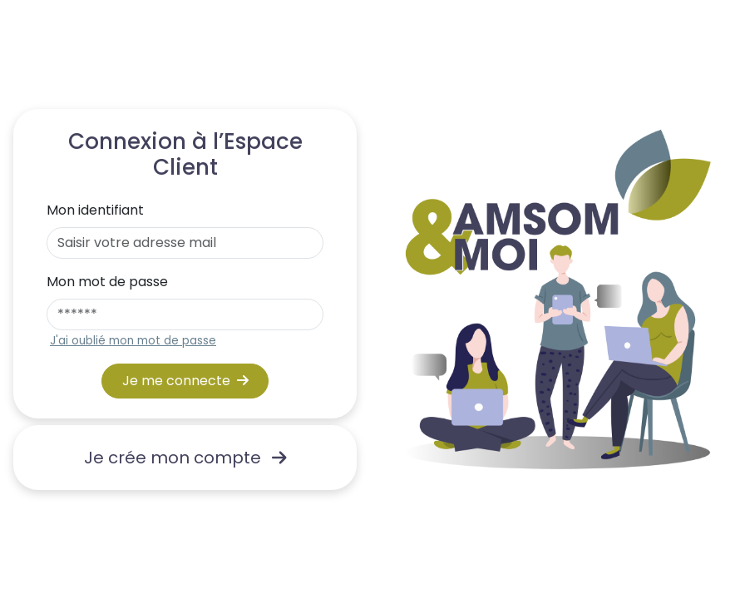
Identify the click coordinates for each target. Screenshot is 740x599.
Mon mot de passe (107, 281)
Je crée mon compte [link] (185, 457)
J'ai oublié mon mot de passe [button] (133, 341)
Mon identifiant (95, 210)
